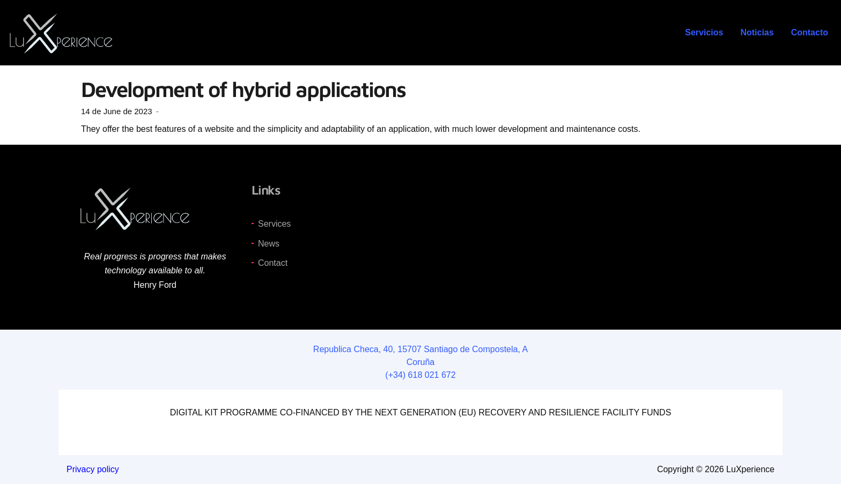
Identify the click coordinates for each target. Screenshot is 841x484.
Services (274, 223)
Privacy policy (93, 469)
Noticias (756, 32)
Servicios (704, 32)
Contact (272, 262)
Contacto (809, 32)
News (268, 243)
